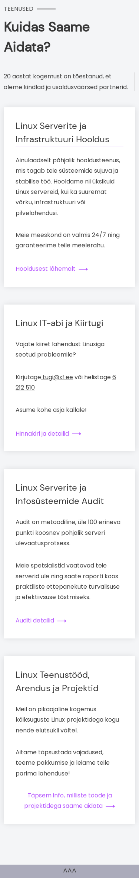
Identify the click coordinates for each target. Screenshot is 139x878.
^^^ (69, 871)
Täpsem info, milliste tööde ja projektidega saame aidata (68, 800)
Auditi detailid (35, 620)
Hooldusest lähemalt (46, 268)
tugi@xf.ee (57, 377)
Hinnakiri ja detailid (42, 433)
